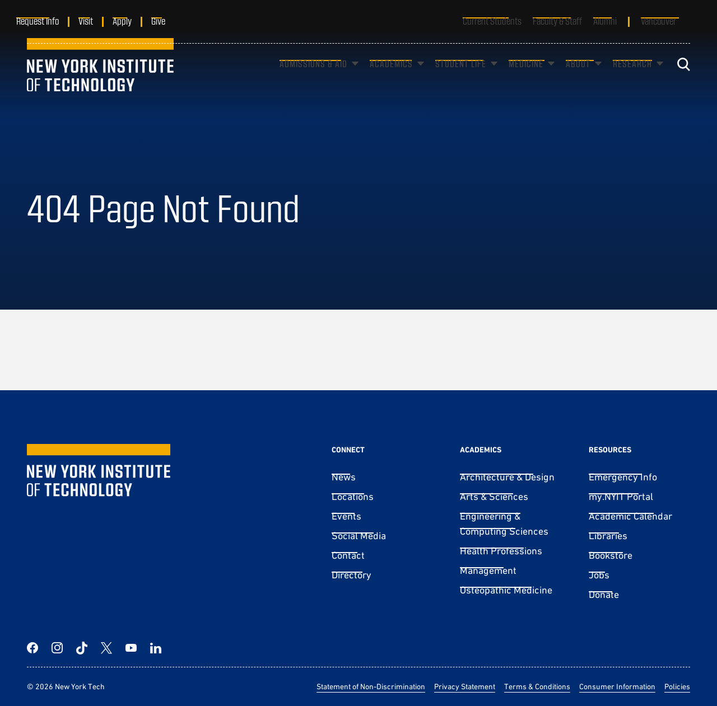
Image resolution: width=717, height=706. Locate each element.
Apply (132, 20)
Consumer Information (617, 686)
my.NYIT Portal (621, 496)
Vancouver (658, 20)
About (578, 80)
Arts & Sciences (494, 496)
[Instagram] (57, 647)
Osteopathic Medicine (506, 590)
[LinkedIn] (155, 647)
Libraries (608, 535)
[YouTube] (131, 647)
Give (169, 20)
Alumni (605, 20)
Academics (391, 80)
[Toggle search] (683, 81)
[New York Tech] (100, 81)
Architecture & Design (507, 477)
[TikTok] (81, 647)
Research (632, 80)
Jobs (599, 575)
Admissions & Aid (313, 80)
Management (488, 570)
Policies (677, 686)
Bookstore (610, 555)
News (344, 477)
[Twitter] (106, 647)
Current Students (492, 20)
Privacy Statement (464, 686)
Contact (348, 555)
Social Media (359, 535)
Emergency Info (623, 477)
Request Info (48, 20)
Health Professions (501, 551)
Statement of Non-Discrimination (370, 686)
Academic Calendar (630, 516)
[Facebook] (32, 647)
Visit (96, 20)
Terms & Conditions (537, 686)
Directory (351, 575)
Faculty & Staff (557, 20)
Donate (604, 594)
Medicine (526, 80)
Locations (353, 496)
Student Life (460, 80)
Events (346, 516)
